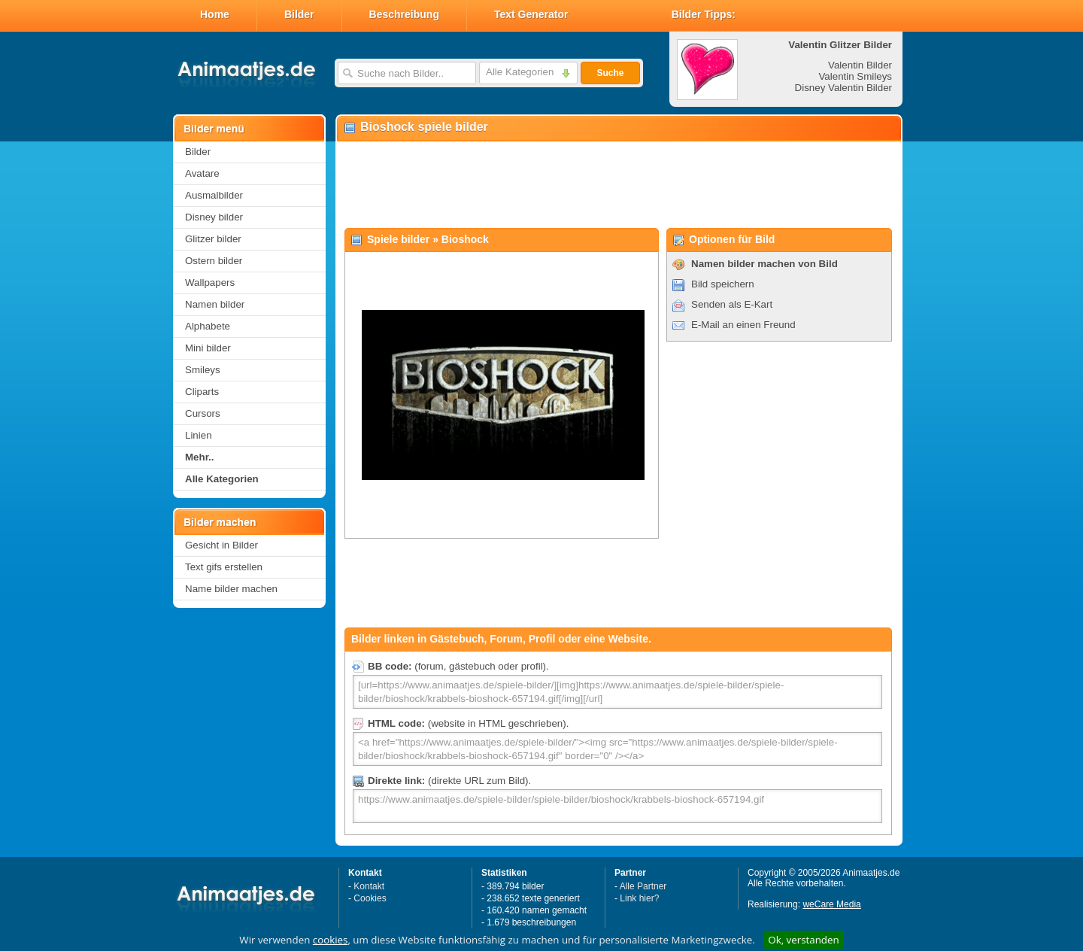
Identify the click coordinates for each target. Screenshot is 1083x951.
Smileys (202, 369)
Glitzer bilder (213, 239)
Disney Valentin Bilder (843, 87)
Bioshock (465, 239)
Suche (609, 73)
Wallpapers (210, 282)
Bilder (299, 14)
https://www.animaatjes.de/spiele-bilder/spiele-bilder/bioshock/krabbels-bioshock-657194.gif (617, 806)
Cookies (369, 898)
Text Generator (531, 14)
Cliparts (202, 391)
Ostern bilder (213, 260)
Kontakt (368, 886)
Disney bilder (214, 217)
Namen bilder (214, 304)
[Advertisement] (618, 185)
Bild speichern (722, 284)
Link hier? (639, 898)
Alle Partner (643, 886)
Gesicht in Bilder (221, 545)
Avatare (202, 173)
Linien (198, 435)
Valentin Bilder (860, 65)
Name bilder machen (231, 588)
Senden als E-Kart (731, 304)
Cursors (202, 413)
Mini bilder (208, 348)
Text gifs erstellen (223, 567)
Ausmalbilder (214, 195)
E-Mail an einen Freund (743, 324)
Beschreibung (404, 14)
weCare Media (831, 904)
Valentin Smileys (855, 76)
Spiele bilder (398, 239)
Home (214, 14)
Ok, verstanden (803, 939)
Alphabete (207, 326)
